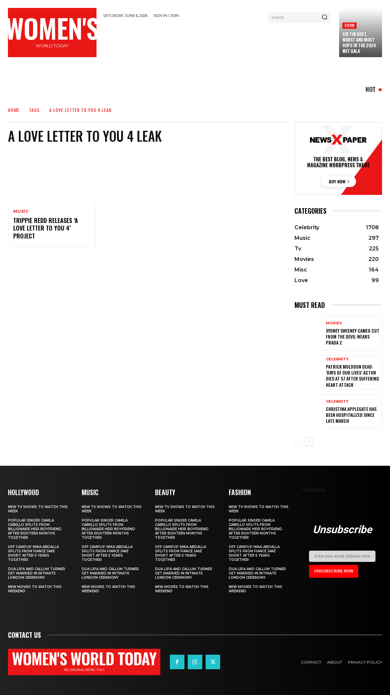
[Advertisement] (223, 40)
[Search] (324, 17)
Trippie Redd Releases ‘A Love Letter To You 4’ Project (45, 228)
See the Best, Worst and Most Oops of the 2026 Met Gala (359, 42)
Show (349, 25)
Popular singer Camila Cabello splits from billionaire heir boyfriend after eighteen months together (34, 529)
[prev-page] (298, 441)
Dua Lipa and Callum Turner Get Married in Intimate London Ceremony (36, 573)
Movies (334, 323)
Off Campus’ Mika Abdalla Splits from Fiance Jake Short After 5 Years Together (33, 553)
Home (14, 109)
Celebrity (337, 359)
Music (21, 211)
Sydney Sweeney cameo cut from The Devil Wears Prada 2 (352, 336)
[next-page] (309, 441)
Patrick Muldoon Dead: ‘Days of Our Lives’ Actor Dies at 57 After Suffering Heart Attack (352, 375)
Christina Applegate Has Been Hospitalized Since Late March (351, 414)
